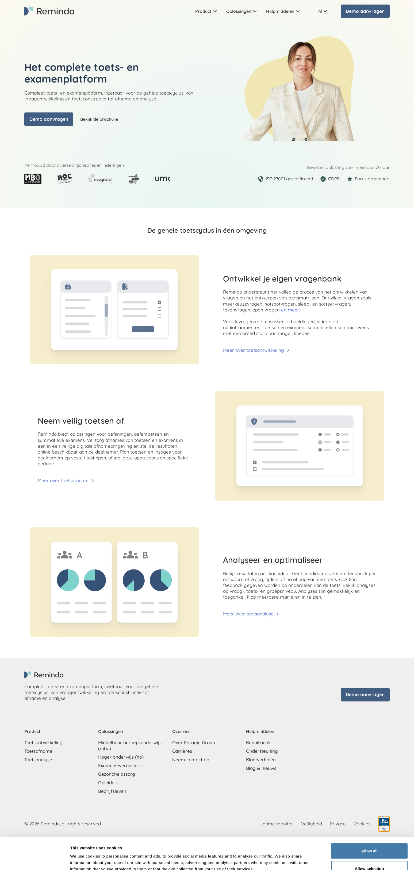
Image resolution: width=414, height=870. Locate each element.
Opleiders (108, 782)
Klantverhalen (261, 759)
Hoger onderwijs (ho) (121, 757)
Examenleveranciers (119, 765)
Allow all (369, 820)
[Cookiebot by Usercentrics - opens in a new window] (34, 860)
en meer (290, 310)
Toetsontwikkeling (43, 742)
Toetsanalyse (38, 759)
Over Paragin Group (193, 742)
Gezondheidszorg (116, 774)
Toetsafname (38, 751)
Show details (280, 856)
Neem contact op (190, 759)
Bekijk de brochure (99, 119)
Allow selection (369, 838)
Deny (369, 855)
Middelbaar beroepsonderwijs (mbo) (130, 745)
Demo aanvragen (365, 11)
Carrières (182, 751)
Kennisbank (258, 742)
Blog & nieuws (261, 768)
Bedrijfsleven (112, 791)
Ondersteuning (262, 751)
